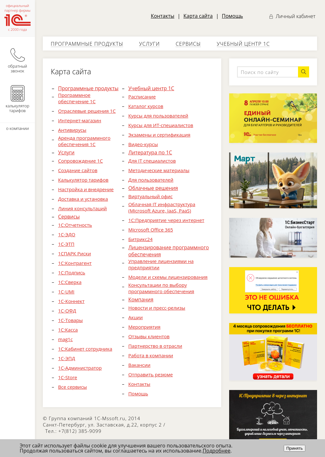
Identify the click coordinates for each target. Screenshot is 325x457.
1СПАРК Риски (74, 253)
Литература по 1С (150, 152)
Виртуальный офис (150, 196)
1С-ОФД (67, 310)
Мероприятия (144, 327)
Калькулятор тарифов (83, 180)
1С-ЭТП (66, 244)
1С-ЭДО (66, 234)
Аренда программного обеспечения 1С (84, 141)
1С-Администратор (80, 368)
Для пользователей (150, 180)
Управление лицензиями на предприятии (161, 264)
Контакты (162, 15)
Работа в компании (150, 355)
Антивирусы (72, 130)
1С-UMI (66, 291)
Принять (294, 448)
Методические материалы (158, 170)
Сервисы (188, 43)
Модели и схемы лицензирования (168, 277)
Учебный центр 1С (243, 43)
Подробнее (216, 450)
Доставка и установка (83, 199)
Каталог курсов (145, 106)
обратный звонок (17, 58)
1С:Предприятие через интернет (166, 220)
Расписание (142, 96)
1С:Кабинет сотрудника (85, 349)
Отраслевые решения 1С (87, 111)
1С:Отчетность (75, 225)
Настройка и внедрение (86, 189)
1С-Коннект (71, 301)
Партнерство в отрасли (155, 346)
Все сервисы (72, 387)
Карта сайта (198, 15)
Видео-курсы (143, 144)
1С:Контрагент (75, 263)
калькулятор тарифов (17, 98)
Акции (135, 317)
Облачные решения (153, 188)
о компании (17, 128)
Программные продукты (87, 43)
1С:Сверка (70, 282)
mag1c (65, 339)
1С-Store (67, 377)
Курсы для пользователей (158, 115)
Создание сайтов (77, 170)
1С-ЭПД (66, 358)
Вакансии (139, 365)
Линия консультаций (82, 208)
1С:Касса (68, 329)
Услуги (149, 43)
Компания (140, 299)
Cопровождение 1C (80, 161)
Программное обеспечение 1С (77, 98)
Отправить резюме (150, 374)
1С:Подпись (71, 272)
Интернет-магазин (79, 120)
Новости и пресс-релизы (156, 308)
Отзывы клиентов (148, 336)
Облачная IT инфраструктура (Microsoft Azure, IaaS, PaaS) (161, 207)
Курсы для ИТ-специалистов (160, 125)
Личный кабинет (292, 16)
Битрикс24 (140, 239)
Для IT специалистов (152, 161)
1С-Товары (70, 320)
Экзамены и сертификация (159, 134)
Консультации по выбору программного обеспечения (161, 288)
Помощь (232, 15)
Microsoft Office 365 (150, 229)
